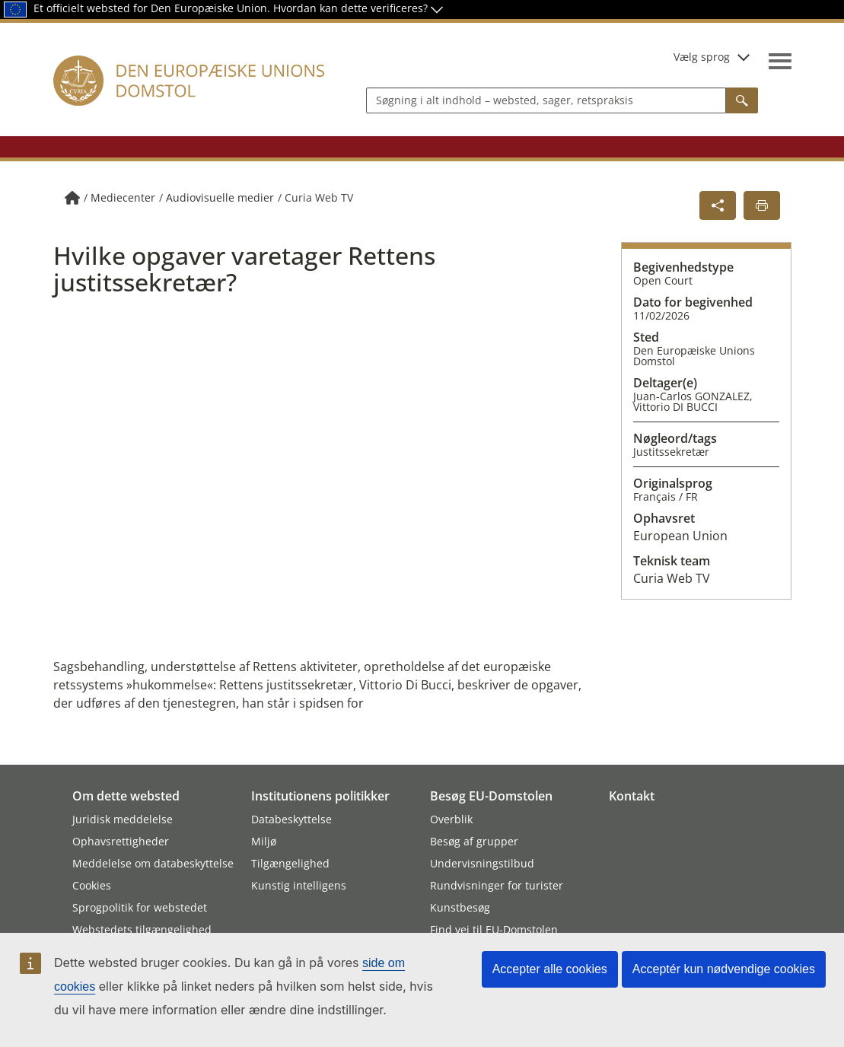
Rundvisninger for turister (496, 885)
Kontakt (631, 796)
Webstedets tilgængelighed (142, 929)
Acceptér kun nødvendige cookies (723, 969)
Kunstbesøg (460, 907)
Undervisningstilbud (482, 863)
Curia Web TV (319, 197)
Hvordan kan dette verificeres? (358, 8)
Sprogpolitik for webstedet (139, 907)
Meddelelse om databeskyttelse (153, 863)
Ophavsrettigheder (120, 841)
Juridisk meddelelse (122, 819)
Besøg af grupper (474, 841)
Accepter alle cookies (549, 969)
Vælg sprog (712, 56)
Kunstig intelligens (298, 885)
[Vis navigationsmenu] (780, 60)
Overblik (451, 819)
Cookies (91, 885)
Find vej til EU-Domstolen (494, 929)
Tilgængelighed (290, 863)
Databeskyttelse (291, 819)
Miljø (263, 841)
